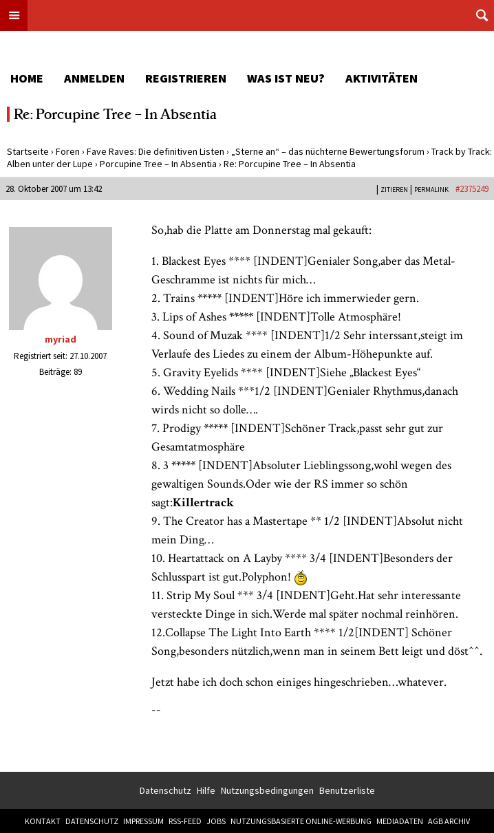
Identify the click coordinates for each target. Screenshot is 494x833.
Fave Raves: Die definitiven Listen (155, 151)
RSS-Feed (185, 821)
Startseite (28, 151)
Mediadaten (399, 821)
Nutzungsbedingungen (267, 790)
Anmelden (94, 78)
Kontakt (43, 821)
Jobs (216, 821)
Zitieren (394, 189)
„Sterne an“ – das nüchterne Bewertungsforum (328, 151)
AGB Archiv (449, 821)
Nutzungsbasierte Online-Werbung (301, 821)
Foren (68, 151)
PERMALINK (431, 189)
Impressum (143, 821)
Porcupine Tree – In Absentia (158, 164)
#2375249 (471, 189)
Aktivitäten (381, 78)
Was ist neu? (286, 78)
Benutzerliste (347, 790)
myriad (60, 339)
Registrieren (185, 78)
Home (26, 78)
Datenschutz (165, 790)
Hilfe (206, 790)
